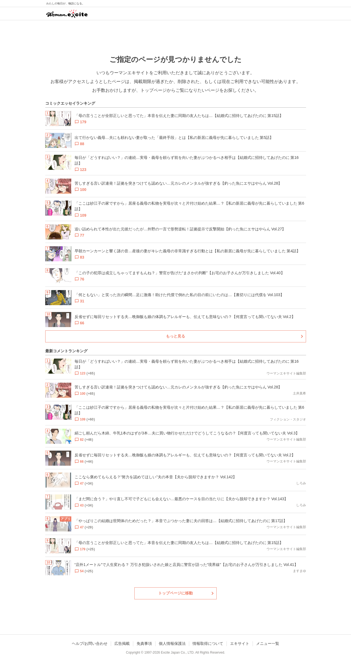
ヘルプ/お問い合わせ (89, 643)
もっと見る (175, 336)
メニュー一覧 (267, 643)
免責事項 (144, 643)
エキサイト (239, 643)
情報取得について (208, 643)
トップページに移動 (175, 593)
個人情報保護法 (172, 643)
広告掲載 (122, 643)
